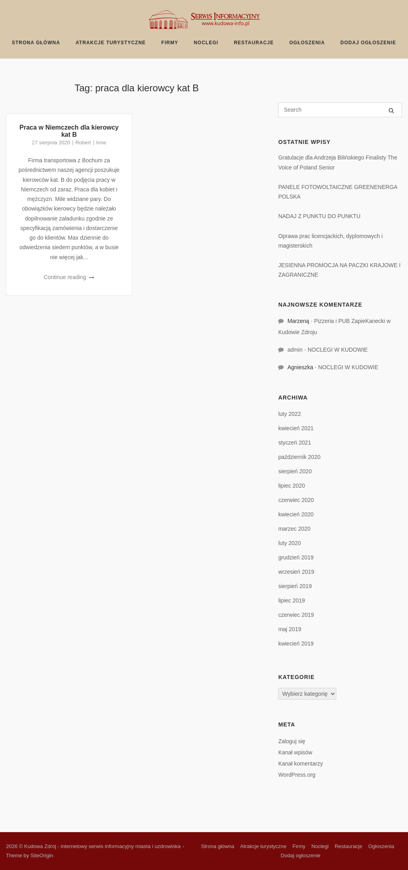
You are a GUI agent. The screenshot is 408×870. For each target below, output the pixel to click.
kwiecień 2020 (296, 514)
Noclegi (206, 42)
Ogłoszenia (307, 42)
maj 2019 (289, 629)
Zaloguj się (291, 741)
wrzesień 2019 (296, 572)
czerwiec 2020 (296, 500)
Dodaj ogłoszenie (368, 42)
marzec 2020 (294, 529)
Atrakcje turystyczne (111, 42)
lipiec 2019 (291, 600)
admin (294, 349)
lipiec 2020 (291, 485)
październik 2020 (299, 457)
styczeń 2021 (294, 442)
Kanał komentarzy (300, 763)
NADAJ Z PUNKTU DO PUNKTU (319, 216)
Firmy (169, 42)
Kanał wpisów (295, 752)
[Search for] (340, 109)
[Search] (391, 110)
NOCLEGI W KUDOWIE (338, 349)
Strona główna (36, 42)
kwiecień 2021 (296, 428)
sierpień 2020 (295, 471)
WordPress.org (296, 775)
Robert (83, 143)
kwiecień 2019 (296, 643)
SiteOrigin (41, 855)
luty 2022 (289, 414)
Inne (101, 143)
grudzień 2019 (296, 557)
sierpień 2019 (295, 586)
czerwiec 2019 (296, 615)
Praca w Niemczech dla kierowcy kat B (69, 131)
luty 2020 (289, 543)
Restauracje (254, 42)
